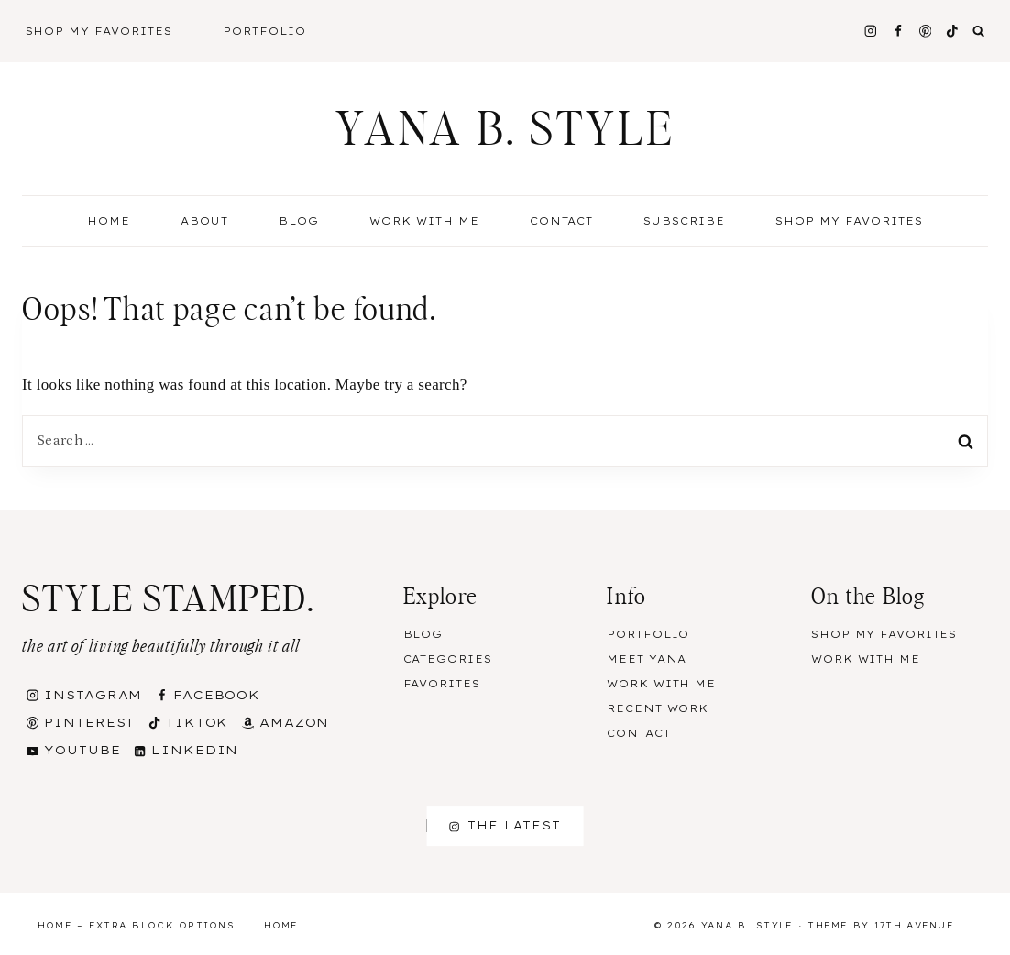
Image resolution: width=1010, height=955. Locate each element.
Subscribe (684, 220)
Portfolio (264, 31)
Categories (447, 659)
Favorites (441, 683)
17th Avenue (914, 925)
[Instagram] (870, 30)
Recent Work (657, 708)
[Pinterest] (925, 30)
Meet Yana (646, 659)
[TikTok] (952, 30)
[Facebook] (897, 30)
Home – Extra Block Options (136, 925)
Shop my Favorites (849, 220)
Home (108, 220)
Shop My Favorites (99, 31)
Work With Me (424, 220)
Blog (423, 634)
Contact (562, 220)
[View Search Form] (979, 31)
